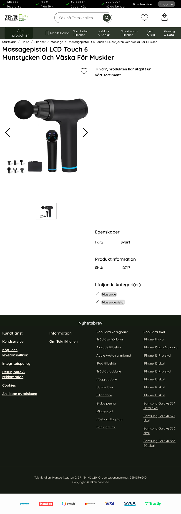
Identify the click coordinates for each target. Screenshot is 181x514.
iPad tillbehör (106, 363)
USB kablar (104, 387)
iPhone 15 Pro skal (157, 371)
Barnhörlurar (106, 427)
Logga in (166, 4)
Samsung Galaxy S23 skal (159, 430)
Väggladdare (106, 379)
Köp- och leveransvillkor (15, 352)
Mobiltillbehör (54, 33)
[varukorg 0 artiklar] (164, 17)
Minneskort (104, 411)
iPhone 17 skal (153, 339)
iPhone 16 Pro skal (157, 355)
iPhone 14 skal (154, 387)
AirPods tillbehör (108, 347)
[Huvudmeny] (19, 33)
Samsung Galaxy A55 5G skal (159, 443)
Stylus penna (106, 403)
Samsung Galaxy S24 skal (159, 418)
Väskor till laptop (109, 419)
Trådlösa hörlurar (109, 339)
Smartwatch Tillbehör (129, 33)
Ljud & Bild (151, 33)
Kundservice (142, 4)
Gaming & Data (169, 33)
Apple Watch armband (113, 355)
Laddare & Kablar (104, 33)
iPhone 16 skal (154, 363)
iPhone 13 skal (154, 395)
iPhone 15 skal (154, 379)
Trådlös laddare (108, 371)
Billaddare (104, 395)
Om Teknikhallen (63, 341)
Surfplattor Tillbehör (80, 33)
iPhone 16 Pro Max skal (160, 347)
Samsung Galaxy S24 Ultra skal (159, 405)
